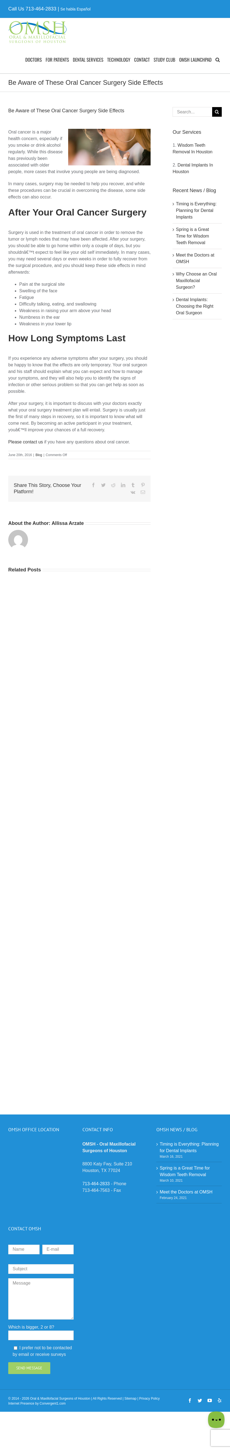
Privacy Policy (149, 1398)
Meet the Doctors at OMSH (186, 1192)
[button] (218, 59)
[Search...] (192, 112)
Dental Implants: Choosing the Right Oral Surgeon (194, 306)
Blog (38, 455)
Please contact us (25, 442)
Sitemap (130, 1398)
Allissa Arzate (68, 523)
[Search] (217, 112)
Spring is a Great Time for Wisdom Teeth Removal (192, 236)
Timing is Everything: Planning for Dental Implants (196, 210)
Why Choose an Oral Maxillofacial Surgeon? (196, 281)
